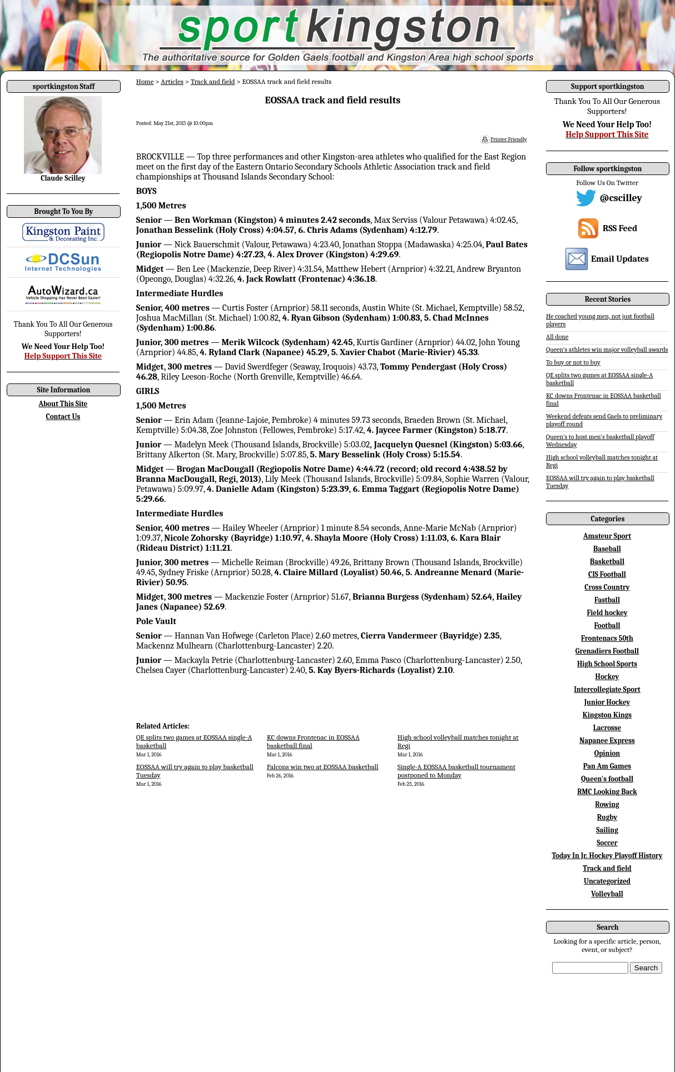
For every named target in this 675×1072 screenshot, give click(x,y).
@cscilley (621, 198)
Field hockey (607, 613)
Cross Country (606, 587)
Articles (172, 81)
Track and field (213, 81)
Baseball (607, 549)
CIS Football (607, 574)
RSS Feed (620, 228)
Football (607, 625)
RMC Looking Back (607, 791)
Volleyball (607, 894)
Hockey (607, 676)
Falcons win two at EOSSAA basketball (323, 766)
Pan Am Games (607, 766)
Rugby (607, 817)
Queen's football (607, 779)
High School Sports (607, 664)
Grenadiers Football (607, 651)
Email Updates (620, 259)
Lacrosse (607, 728)
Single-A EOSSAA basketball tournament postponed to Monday (456, 770)
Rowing (607, 804)
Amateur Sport (607, 536)
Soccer (607, 843)
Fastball (607, 600)
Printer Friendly (508, 139)
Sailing (607, 830)
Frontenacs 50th (607, 638)
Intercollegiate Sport (607, 689)
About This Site (63, 404)
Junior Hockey (607, 702)
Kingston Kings (607, 715)
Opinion (607, 753)
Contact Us (63, 416)
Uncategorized (607, 881)
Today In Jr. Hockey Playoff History (607, 855)
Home (145, 81)
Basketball (607, 561)
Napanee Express (607, 740)
